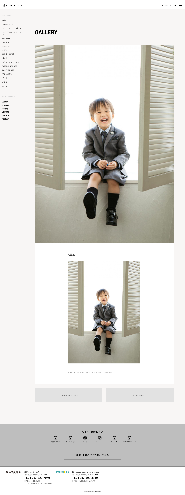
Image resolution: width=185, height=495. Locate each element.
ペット (4, 78)
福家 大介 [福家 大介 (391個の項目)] (5, 119)
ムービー (5, 86)
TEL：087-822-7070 (37, 477)
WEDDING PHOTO (9, 66)
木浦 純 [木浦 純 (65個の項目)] (5, 109)
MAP (45, 475)
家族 (4, 20)
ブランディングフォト (10, 62)
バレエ (4, 82)
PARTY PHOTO (8, 70)
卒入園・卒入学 (8, 54)
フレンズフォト (8, 74)
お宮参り (5, 42)
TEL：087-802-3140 (85, 477)
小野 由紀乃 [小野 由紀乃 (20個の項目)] (6, 105)
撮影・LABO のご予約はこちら (92, 455)
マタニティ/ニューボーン (11, 28)
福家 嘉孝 (108, 372)
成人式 (4, 58)
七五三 (98, 372)
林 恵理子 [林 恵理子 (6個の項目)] (5, 112)
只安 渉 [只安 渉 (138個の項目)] (5, 102)
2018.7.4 (71, 372)
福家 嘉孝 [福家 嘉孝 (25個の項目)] (5, 115)
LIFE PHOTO (7, 38)
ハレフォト (90, 372)
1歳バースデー (7, 24)
